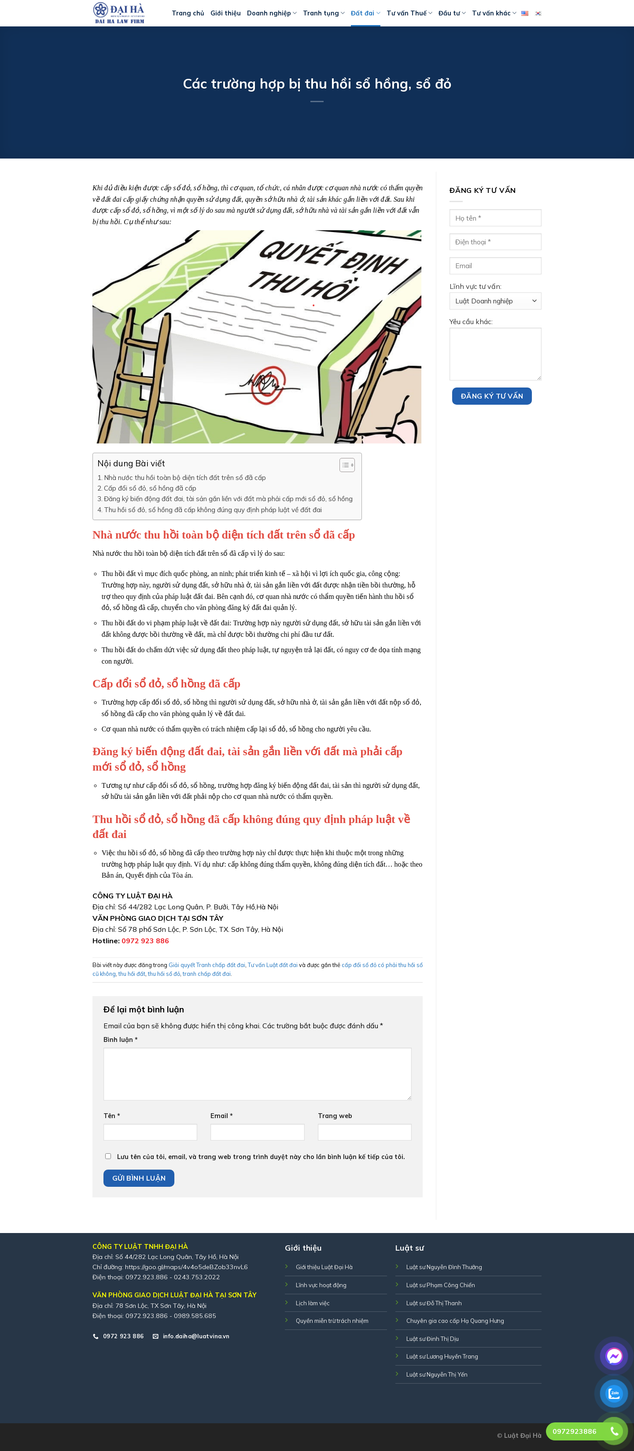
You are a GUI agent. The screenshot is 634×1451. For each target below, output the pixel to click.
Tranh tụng (324, 13)
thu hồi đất (131, 973)
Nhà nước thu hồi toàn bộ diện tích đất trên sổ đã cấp (185, 477)
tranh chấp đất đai (207, 973)
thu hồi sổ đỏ (164, 973)
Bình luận (120, 1040)
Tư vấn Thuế (409, 13)
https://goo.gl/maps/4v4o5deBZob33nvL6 (186, 1267)
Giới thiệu (225, 13)
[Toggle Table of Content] (343, 465)
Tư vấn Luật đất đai (273, 964)
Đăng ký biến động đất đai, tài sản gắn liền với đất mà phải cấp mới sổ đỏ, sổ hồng (228, 499)
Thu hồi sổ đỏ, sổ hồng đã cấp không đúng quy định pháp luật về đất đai (213, 510)
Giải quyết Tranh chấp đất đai (207, 964)
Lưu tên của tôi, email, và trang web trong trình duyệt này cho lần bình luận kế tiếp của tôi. (261, 1157)
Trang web (335, 1116)
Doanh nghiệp (272, 13)
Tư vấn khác (494, 13)
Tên (111, 1116)
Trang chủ (188, 13)
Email (221, 1116)
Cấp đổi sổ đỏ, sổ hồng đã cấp (150, 488)
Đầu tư (452, 13)
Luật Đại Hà (523, 1436)
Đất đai (365, 13)
